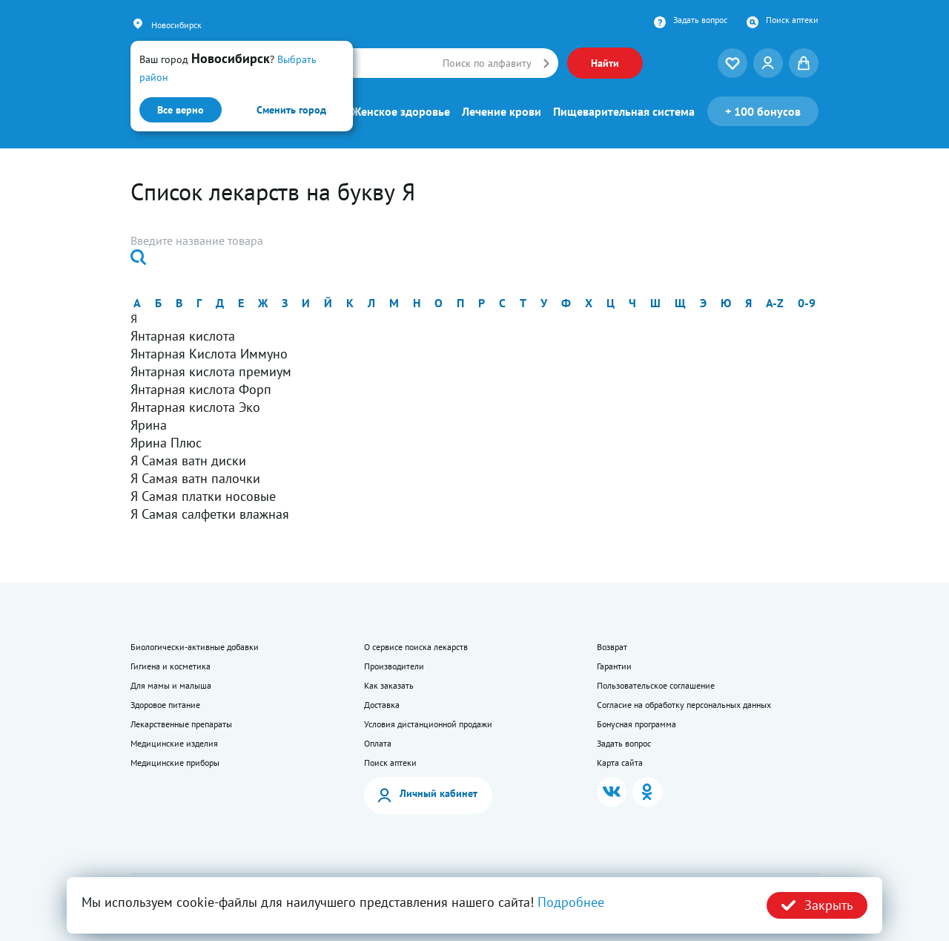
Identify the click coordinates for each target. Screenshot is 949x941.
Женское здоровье (400, 111)
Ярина (148, 424)
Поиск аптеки (792, 20)
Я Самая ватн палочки (195, 478)
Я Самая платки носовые (203, 496)
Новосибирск (176, 24)
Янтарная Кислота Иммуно (209, 353)
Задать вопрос (700, 20)
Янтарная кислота (182, 335)
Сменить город (291, 110)
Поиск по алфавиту (487, 63)
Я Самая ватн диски (188, 460)
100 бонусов (763, 111)
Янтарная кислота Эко (195, 407)
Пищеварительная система (624, 111)
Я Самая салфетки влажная (209, 513)
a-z (775, 302)
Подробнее (571, 902)
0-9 (807, 302)
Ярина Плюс (166, 442)
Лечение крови (501, 111)
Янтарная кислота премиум (210, 371)
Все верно (180, 110)
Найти (605, 63)
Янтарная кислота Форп (200, 389)
